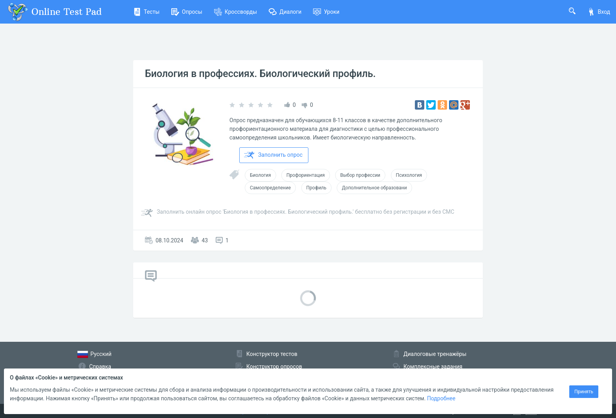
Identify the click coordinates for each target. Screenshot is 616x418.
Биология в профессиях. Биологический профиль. (260, 73)
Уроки (326, 12)
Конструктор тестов (271, 354)
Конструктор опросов (274, 366)
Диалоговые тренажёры (434, 354)
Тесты (146, 12)
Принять (583, 391)
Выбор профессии (360, 175)
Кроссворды (235, 12)
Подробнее (441, 398)
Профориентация (305, 175)
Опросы (186, 12)
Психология (409, 175)
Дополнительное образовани (374, 188)
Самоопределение (270, 188)
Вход (598, 12)
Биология (260, 175)
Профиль (316, 188)
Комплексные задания (432, 366)
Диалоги (285, 12)
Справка (100, 366)
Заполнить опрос (273, 155)
